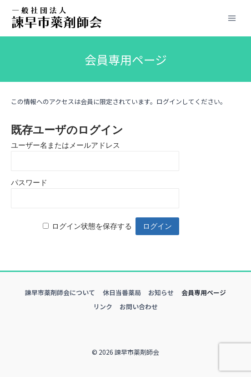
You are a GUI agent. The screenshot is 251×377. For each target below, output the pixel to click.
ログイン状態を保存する (92, 226)
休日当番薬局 (122, 292)
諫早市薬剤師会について (60, 292)
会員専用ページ (203, 292)
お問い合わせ (139, 306)
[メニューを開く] (231, 18)
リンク (102, 306)
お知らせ (161, 292)
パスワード (29, 182)
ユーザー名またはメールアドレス (65, 145)
